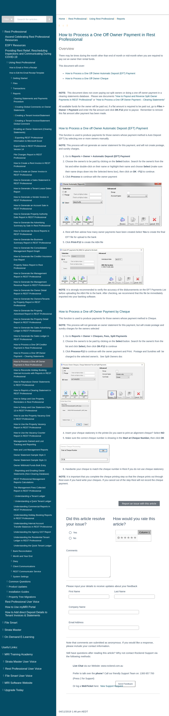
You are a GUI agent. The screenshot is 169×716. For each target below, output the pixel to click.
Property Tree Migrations (22, 596)
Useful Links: (10, 647)
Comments (71, 550)
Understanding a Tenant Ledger (29, 496)
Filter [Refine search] (8, 19)
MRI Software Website (18, 682)
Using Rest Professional (22, 62)
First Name (74, 591)
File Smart (10, 622)
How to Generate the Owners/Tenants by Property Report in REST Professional (32, 302)
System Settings (21, 576)
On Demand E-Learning (19, 637)
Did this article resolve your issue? (85, 521)
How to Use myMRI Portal (20, 607)
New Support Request (111, 686)
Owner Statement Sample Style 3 (29, 455)
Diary (15, 561)
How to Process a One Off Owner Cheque (86, 78)
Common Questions (20, 581)
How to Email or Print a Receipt (23, 67)
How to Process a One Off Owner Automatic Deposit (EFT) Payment (100, 73)
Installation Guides (19, 591)
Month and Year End (23, 556)
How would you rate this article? (134, 521)
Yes (75, 532)
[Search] (49, 19)
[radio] (118, 537)
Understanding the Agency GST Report (32, 532)
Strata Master (12, 629)
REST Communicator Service (27, 571)
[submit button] (125, 684)
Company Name (77, 607)
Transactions (19, 88)
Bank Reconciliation (22, 551)
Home (62, 18)
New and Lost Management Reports (31, 449)
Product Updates (18, 586)
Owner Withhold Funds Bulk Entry (30, 465)
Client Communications (24, 566)
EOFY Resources (15, 45)
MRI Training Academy (18, 654)
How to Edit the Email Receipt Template (26, 73)
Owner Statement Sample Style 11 (30, 460)
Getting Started (20, 78)
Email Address (76, 622)
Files (15, 83)
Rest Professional (15, 31)
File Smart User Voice (18, 675)
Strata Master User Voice (20, 661)
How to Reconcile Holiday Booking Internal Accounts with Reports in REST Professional (32, 373)
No (74, 538)
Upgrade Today (13, 690)
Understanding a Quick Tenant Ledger (32, 501)
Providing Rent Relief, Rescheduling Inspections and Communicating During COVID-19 (28, 54)
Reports (17, 93)
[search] (30, 19)
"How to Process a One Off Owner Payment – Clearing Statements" (130, 99)
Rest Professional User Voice (22, 601)
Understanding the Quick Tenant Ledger (33, 545)
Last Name (119, 591)
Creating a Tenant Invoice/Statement (32, 115)
